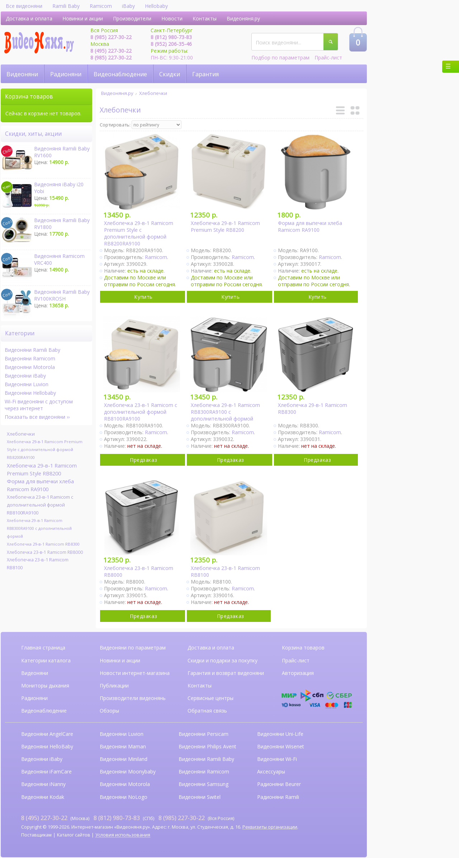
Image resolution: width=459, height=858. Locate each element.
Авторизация (298, 673)
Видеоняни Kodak (42, 797)
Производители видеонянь (133, 698)
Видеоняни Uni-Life (280, 733)
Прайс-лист (328, 57)
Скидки (169, 74)
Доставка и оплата (29, 18)
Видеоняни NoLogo (123, 797)
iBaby (128, 6)
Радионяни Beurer (279, 784)
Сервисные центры (210, 698)
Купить (143, 296)
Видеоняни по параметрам (133, 647)
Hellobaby (156, 6)
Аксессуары (271, 771)
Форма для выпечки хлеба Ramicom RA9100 (40, 485)
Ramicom (101, 6)
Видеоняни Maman (123, 746)
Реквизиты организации (269, 827)
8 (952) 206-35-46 (171, 43)
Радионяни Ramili (278, 797)
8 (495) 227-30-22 (111, 50)
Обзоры (109, 710)
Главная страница (43, 647)
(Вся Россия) (196, 818)
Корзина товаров (303, 647)
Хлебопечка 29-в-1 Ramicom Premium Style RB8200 (42, 469)
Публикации (114, 685)
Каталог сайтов (73, 835)
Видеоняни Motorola (30, 367)
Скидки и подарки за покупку (222, 660)
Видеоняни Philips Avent (207, 746)
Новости (172, 18)
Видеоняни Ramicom (30, 358)
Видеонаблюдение (120, 74)
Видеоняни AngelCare (47, 733)
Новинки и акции (82, 18)
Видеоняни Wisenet (280, 746)
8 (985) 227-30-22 (111, 37)
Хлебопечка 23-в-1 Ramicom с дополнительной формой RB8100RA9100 (40, 505)
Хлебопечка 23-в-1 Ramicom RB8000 (45, 552)
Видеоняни (22, 74)
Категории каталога (46, 660)
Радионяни (65, 74)
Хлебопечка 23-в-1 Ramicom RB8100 (37, 564)
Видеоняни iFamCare (46, 771)
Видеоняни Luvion (26, 384)
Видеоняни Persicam (203, 733)
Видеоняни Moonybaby (128, 771)
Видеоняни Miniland (123, 759)
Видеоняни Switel (200, 797)
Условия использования (122, 835)
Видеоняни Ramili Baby (32, 349)
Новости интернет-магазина (135, 673)
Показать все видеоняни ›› (37, 416)
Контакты (205, 18)
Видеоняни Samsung (203, 784)
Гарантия (205, 74)
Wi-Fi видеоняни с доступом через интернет (39, 405)
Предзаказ (143, 459)
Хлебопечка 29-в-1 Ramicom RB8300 (43, 544)
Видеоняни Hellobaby (30, 392)
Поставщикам (36, 835)
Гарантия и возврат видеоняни (226, 673)
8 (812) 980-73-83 (171, 37)
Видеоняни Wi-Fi (277, 759)
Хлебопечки (153, 93)
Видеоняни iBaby (25, 375)
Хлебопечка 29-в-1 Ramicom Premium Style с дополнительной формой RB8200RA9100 (44, 449)
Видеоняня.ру (243, 18)
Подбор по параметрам (280, 57)
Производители (132, 18)
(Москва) (55, 818)
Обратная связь (207, 710)
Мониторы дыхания (45, 685)
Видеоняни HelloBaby (47, 746)
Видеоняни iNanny (43, 784)
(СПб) (124, 818)
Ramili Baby (66, 6)
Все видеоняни (24, 6)
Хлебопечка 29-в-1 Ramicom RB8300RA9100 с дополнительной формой (39, 528)
